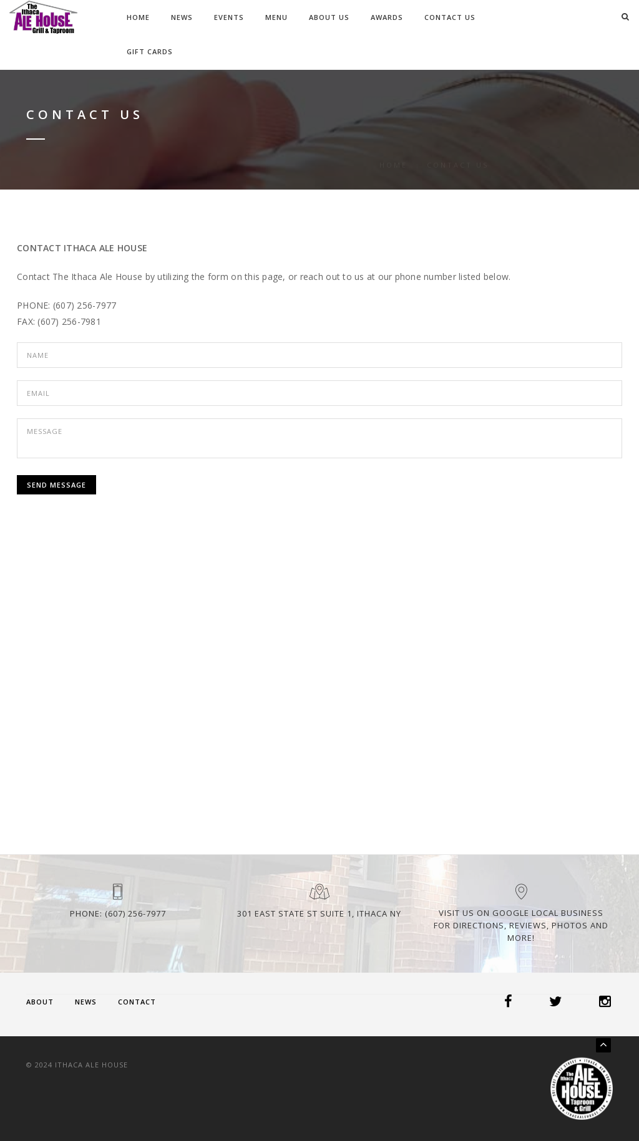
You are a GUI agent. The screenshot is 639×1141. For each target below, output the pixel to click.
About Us (329, 17)
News (182, 17)
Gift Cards (150, 51)
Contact (137, 1001)
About (40, 1001)
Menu (276, 17)
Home (138, 17)
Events (229, 17)
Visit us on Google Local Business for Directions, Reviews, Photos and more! (521, 925)
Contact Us (450, 17)
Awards (387, 17)
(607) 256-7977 (135, 913)
